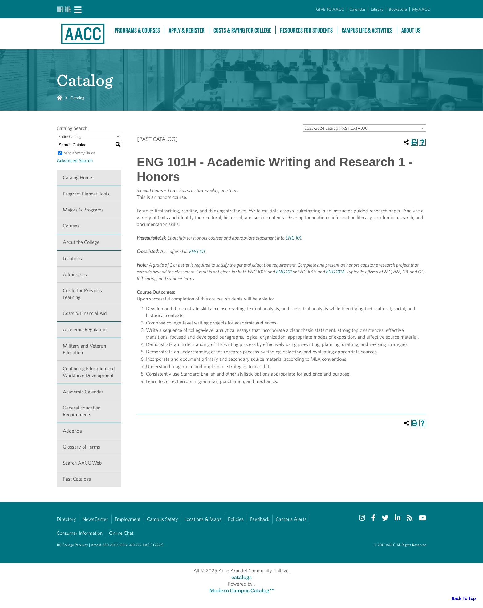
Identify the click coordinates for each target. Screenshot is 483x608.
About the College (81, 242)
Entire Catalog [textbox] (70, 136)
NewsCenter (95, 519)
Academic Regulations (85, 329)
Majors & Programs (83, 210)
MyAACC (421, 9)
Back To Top (464, 598)
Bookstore (398, 9)
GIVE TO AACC (330, 9)
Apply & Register (187, 30)
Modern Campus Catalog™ (241, 590)
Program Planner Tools (86, 194)
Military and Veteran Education (84, 349)
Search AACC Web (82, 463)
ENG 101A (335, 272)
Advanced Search (75, 160)
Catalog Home (77, 177)
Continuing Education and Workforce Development (89, 372)
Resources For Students (306, 30)
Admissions (75, 274)
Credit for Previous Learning (82, 294)
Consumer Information (80, 533)
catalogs (241, 577)
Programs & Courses (137, 30)
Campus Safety (162, 519)
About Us (410, 30)
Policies (236, 519)
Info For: (64, 9)
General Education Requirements (81, 411)
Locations (72, 258)
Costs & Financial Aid (85, 313)
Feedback (259, 519)
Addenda (72, 431)
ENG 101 (293, 238)
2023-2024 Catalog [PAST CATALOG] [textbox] (337, 128)
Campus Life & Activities (367, 30)
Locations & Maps (203, 519)
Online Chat (121, 533)
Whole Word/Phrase (79, 153)
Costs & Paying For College (242, 30)
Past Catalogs (77, 479)
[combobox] (364, 128)
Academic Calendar (83, 392)
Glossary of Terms (81, 447)
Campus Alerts (291, 519)
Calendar (357, 9)
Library (377, 9)
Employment (127, 519)
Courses (71, 226)
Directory (66, 519)
